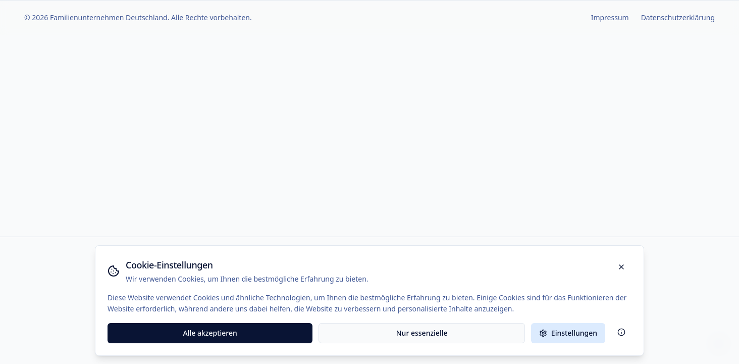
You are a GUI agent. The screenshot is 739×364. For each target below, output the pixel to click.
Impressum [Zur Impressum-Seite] (610, 17)
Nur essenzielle (422, 333)
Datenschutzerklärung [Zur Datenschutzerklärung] (678, 17)
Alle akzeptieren (210, 333)
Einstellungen (568, 333)
